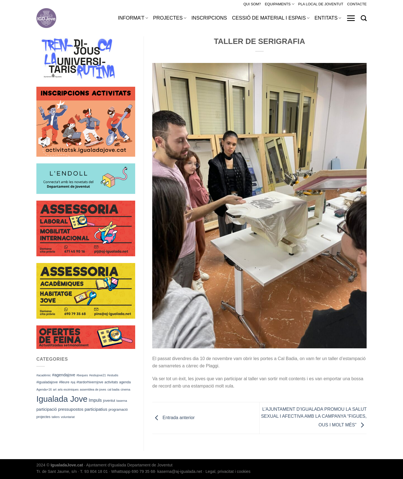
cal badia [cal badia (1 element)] (113, 389)
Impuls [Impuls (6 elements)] (95, 400)
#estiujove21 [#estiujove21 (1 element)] (97, 375)
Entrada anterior (173, 417)
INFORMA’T (133, 18)
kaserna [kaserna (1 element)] (121, 400)
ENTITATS (328, 18)
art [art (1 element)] (54, 389)
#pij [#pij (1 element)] (73, 382)
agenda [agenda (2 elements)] (125, 382)
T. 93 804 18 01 (94, 471)
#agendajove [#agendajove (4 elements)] (63, 375)
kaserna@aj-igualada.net (179, 471)
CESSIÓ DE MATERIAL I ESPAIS (271, 18)
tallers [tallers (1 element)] (56, 417)
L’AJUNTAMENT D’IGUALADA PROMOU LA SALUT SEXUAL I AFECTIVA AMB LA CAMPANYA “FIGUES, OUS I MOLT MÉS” (314, 417)
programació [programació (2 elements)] (118, 410)
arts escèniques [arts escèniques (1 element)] (68, 389)
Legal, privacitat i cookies (227, 471)
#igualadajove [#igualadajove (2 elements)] (47, 382)
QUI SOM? (252, 4)
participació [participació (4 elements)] (46, 409)
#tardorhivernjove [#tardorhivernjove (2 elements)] (89, 382)
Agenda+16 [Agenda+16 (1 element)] (44, 389)
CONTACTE (357, 4)
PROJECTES (169, 18)
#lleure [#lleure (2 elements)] (64, 382)
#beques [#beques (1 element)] (82, 375)
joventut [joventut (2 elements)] (109, 401)
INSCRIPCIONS (209, 18)
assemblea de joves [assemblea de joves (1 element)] (93, 389)
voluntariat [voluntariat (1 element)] (68, 417)
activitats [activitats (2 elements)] (111, 382)
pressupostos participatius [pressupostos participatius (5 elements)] (82, 409)
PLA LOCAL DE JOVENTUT (320, 4)
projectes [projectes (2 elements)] (43, 417)
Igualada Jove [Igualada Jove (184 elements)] (62, 398)
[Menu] (350, 18)
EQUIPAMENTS (279, 4)
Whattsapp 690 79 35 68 (133, 471)
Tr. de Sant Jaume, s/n (56, 471)
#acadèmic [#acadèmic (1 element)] (43, 375)
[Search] (364, 18)
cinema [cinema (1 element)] (125, 389)
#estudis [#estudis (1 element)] (112, 375)
